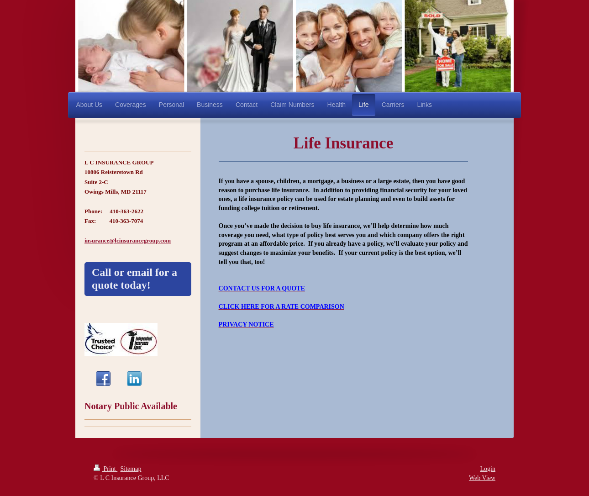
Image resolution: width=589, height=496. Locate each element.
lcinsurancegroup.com (143, 240)
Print (105, 468)
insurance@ (99, 240)
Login (487, 468)
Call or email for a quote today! (134, 278)
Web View (482, 478)
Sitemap (131, 468)
